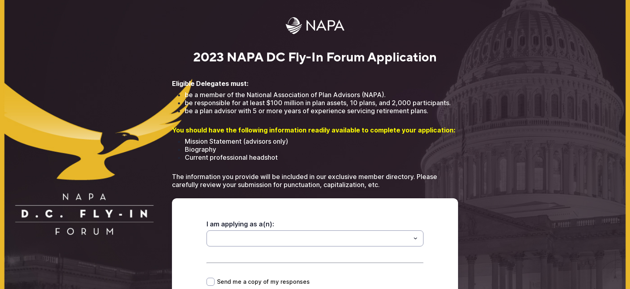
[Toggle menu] (415, 238)
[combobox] (315, 238)
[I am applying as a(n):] (308, 238)
